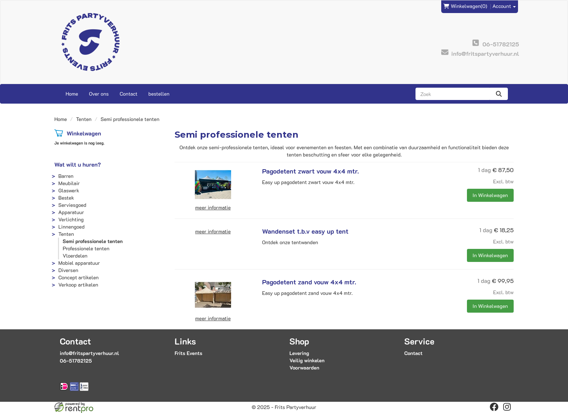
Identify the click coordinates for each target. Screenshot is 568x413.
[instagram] (507, 406)
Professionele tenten (86, 248)
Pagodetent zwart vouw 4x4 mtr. (310, 171)
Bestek (66, 197)
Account (504, 6)
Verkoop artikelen (78, 284)
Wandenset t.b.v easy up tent (305, 231)
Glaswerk (68, 190)
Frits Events (188, 353)
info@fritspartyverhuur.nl (89, 353)
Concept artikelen (78, 277)
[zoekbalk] (452, 94)
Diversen (68, 270)
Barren (66, 175)
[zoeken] (499, 94)
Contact (128, 93)
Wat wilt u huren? (77, 164)
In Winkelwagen (490, 195)
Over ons (99, 93)
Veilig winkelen (307, 360)
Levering (299, 353)
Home (72, 93)
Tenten (84, 119)
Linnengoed (71, 226)
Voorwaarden (304, 367)
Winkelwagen (84, 133)
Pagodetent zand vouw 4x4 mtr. (309, 282)
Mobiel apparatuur (79, 262)
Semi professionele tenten (93, 241)
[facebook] (494, 406)
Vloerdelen (75, 255)
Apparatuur (71, 212)
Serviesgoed (72, 204)
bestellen (158, 93)
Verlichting (71, 219)
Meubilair (69, 183)
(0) (465, 6)
